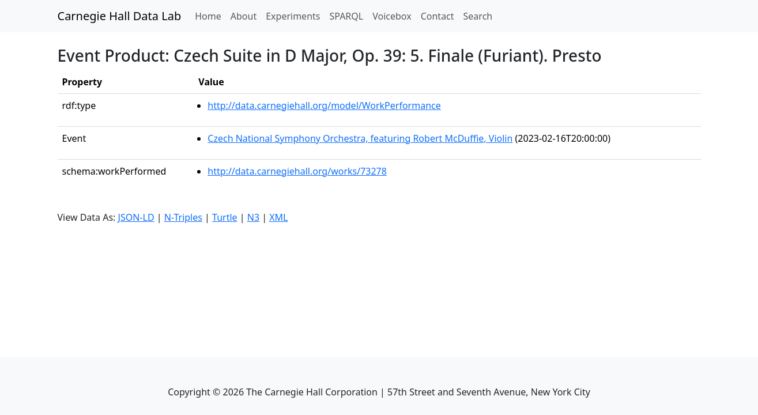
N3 (253, 217)
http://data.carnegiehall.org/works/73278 (297, 171)
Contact (437, 16)
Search (478, 16)
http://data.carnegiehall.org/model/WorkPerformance (324, 105)
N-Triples (183, 217)
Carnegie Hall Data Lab (120, 16)
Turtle (224, 217)
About (244, 16)
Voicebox (391, 16)
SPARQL (346, 16)
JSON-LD (136, 217)
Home (210, 15)
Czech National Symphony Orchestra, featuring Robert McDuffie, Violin (360, 138)
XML (278, 217)
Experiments (293, 16)
